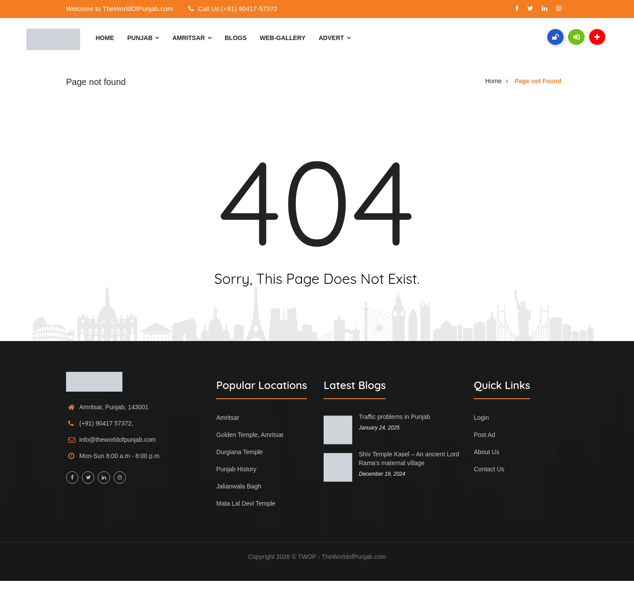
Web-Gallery (283, 37)
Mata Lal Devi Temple (245, 503)
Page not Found (538, 80)
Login (481, 417)
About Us (486, 451)
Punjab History (236, 469)
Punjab (143, 37)
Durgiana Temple (239, 451)
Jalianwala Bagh (238, 486)
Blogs (236, 37)
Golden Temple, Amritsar (250, 434)
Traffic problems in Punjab (394, 416)
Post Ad (484, 434)
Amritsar (191, 37)
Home (105, 37)
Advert (334, 37)
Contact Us (489, 469)
